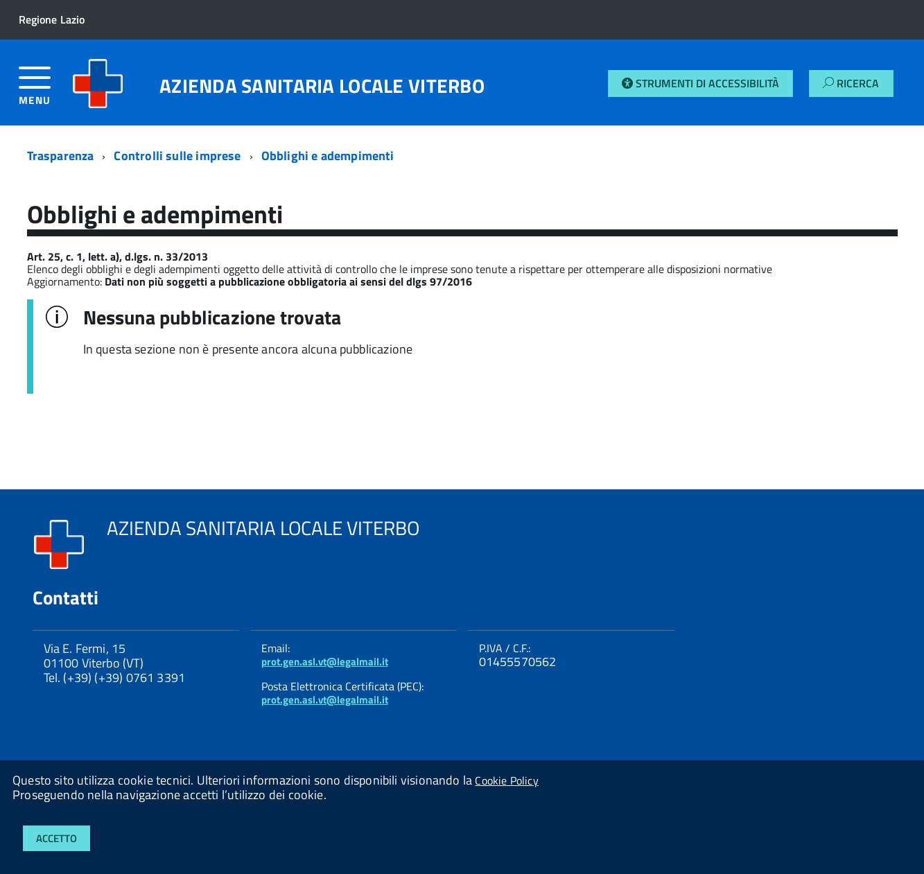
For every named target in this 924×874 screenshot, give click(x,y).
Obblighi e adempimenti (327, 155)
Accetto (56, 838)
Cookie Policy (506, 780)
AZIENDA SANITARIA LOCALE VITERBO (322, 86)
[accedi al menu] (45, 91)
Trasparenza (60, 155)
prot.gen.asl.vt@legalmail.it (324, 662)
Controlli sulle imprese (177, 155)
